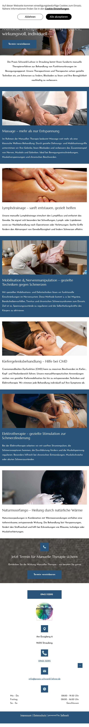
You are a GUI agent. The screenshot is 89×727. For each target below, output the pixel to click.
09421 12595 (44, 661)
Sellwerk (64, 715)
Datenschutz (39, 715)
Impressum (25, 715)
